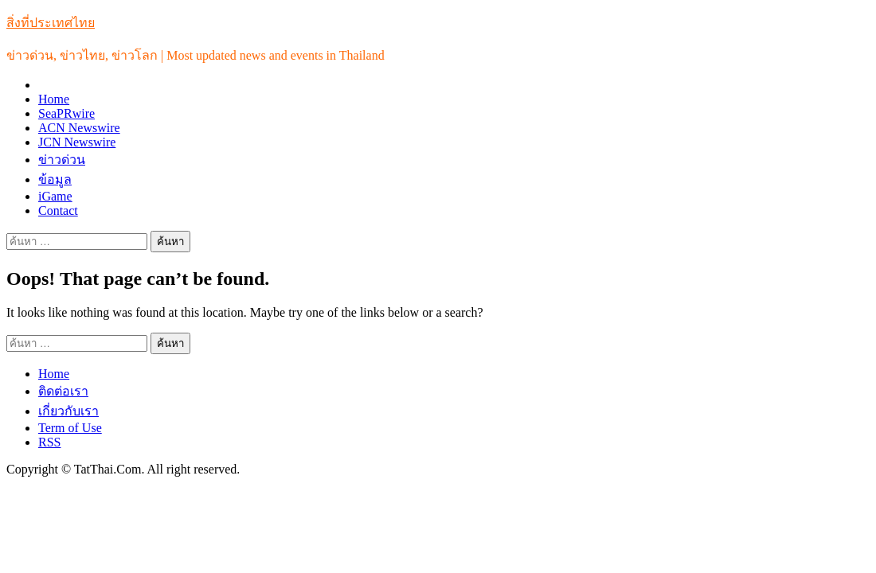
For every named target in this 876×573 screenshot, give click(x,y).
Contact (58, 210)
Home (53, 99)
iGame (55, 196)
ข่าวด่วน (61, 159)
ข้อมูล (55, 179)
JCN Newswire (76, 142)
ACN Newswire (79, 127)
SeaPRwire (66, 113)
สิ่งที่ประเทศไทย (50, 22)
